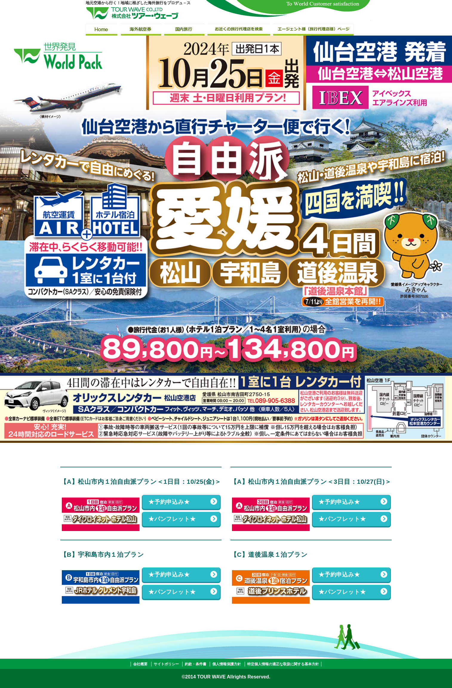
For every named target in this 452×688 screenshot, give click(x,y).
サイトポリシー (166, 664)
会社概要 (140, 664)
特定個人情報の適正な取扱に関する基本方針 (283, 664)
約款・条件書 (195, 664)
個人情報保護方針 (226, 664)
